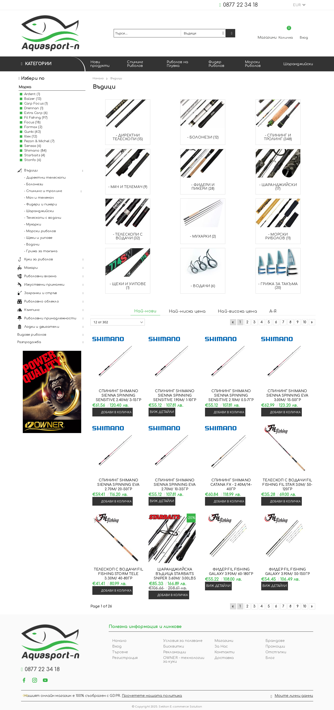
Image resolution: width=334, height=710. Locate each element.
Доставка (224, 658)
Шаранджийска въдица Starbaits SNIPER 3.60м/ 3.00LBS (175, 574)
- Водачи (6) (203, 286)
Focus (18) (32, 122)
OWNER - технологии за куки (184, 659)
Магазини (267, 37)
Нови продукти (100, 64)
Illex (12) (30, 136)
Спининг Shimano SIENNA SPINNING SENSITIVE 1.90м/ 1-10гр (174, 395)
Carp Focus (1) (36, 103)
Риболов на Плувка (177, 64)
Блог (270, 658)
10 (304, 322)
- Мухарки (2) (203, 236)
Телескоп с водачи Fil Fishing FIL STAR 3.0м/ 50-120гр (287, 484)
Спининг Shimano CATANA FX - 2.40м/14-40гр (231, 484)
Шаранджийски (298, 64)
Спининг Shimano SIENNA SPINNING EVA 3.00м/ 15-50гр (287, 395)
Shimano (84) (35, 150)
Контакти (224, 652)
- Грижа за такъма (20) (278, 286)
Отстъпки (275, 652)
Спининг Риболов (135, 64)
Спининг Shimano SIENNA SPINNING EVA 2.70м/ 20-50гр (118, 484)
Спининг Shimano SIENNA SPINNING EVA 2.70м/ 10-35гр (175, 484)
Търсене (120, 652)
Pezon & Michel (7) (39, 141)
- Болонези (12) (203, 137)
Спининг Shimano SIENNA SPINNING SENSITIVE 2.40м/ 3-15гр (118, 395)
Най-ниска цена (187, 311)
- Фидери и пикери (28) (202, 187)
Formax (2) (33, 127)
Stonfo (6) (32, 160)
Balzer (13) (32, 99)
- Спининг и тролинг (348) (278, 137)
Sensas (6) (32, 146)
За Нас (221, 646)
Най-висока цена (237, 311)
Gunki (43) (32, 132)
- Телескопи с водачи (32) (128, 236)
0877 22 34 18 (240, 5)
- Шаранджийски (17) (278, 187)
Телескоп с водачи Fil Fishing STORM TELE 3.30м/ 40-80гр (118, 574)
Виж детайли (162, 412)
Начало (119, 641)
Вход (304, 37)
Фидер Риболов (216, 64)
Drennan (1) (33, 108)
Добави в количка (116, 412)
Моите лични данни (294, 695)
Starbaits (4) (34, 155)
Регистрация (125, 658)
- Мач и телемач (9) (128, 187)
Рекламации (174, 652)
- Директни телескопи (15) (128, 137)
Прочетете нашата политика (152, 695)
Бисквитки (173, 646)
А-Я (273, 311)
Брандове (275, 641)
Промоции (275, 646)
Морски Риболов (253, 64)
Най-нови (145, 311)
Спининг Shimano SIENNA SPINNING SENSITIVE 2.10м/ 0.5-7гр (231, 395)
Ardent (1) (32, 94)
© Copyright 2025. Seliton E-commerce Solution (167, 704)
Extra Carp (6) (36, 113)
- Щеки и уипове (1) (128, 286)
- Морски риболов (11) (278, 236)
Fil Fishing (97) (36, 117)
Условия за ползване (183, 641)
